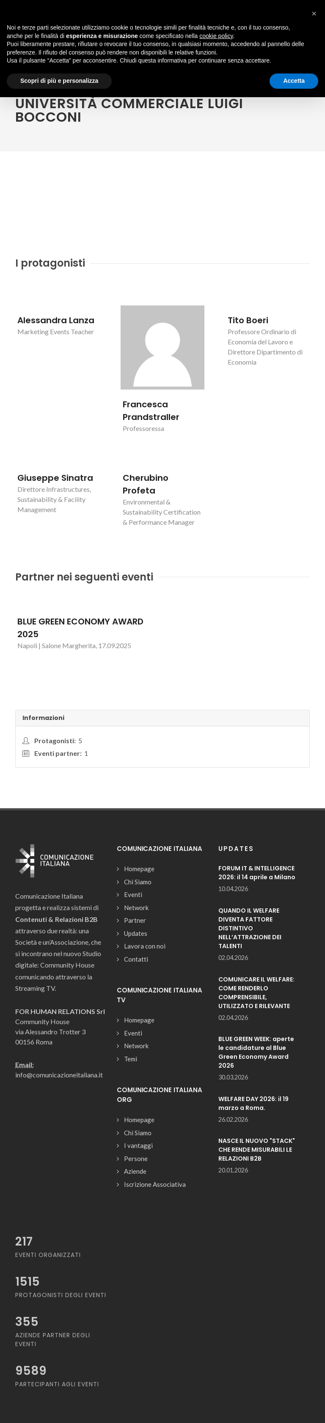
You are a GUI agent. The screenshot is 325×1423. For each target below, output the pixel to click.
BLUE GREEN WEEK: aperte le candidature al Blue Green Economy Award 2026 (256, 1052)
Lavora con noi (144, 946)
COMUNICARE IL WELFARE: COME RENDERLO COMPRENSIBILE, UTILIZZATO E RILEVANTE (256, 992)
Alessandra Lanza (55, 320)
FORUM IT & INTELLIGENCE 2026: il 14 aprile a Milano (256, 872)
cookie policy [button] (216, 36)
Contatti (136, 959)
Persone (136, 1158)
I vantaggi (138, 1145)
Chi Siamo (137, 882)
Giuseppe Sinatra (55, 478)
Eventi (133, 894)
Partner (135, 920)
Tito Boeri (248, 320)
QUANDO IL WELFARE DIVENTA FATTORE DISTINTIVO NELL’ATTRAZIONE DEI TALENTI (249, 928)
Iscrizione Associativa (155, 1184)
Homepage (139, 868)
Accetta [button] (294, 80)
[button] (314, 13)
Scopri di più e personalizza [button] (59, 80)
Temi (130, 1059)
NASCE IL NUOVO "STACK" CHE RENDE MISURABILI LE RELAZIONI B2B (256, 1150)
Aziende (135, 1171)
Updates (135, 933)
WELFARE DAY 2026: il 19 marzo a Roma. (253, 1103)
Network (136, 907)
